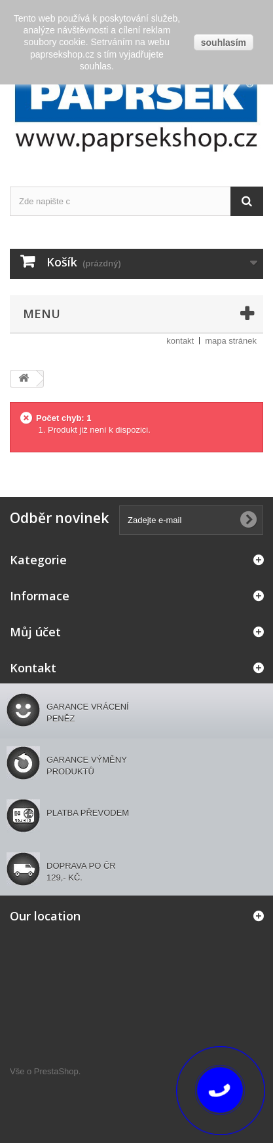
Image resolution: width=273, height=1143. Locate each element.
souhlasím (223, 42)
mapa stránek (231, 341)
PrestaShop (56, 1071)
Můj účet (35, 632)
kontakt (180, 341)
